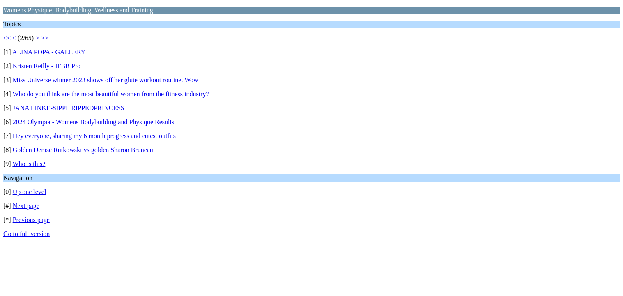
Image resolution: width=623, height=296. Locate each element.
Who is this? (28, 163)
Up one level (29, 191)
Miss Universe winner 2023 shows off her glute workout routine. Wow (105, 79)
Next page (26, 205)
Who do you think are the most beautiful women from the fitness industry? (110, 93)
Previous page (31, 219)
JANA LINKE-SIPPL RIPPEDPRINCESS (68, 107)
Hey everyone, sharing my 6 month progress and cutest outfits (94, 135)
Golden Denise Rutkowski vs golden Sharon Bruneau (83, 149)
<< (7, 38)
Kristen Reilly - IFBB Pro (46, 65)
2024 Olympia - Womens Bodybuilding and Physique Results (94, 121)
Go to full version (26, 233)
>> (44, 38)
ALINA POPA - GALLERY (49, 52)
